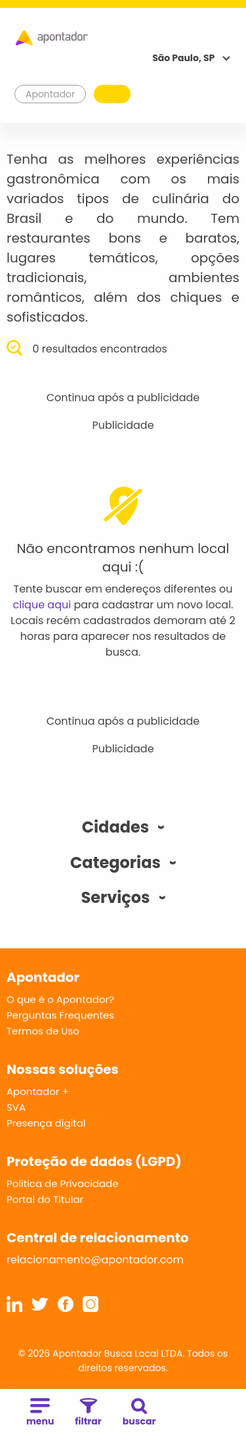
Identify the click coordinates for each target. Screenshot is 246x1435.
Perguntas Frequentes (60, 1015)
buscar (139, 1413)
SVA (16, 1107)
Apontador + (38, 1091)
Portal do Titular (45, 1199)
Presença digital (46, 1123)
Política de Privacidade (63, 1183)
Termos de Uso (43, 1031)
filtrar (88, 1413)
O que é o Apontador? (60, 999)
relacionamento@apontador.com (95, 1259)
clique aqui (42, 604)
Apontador (50, 94)
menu (40, 1413)
